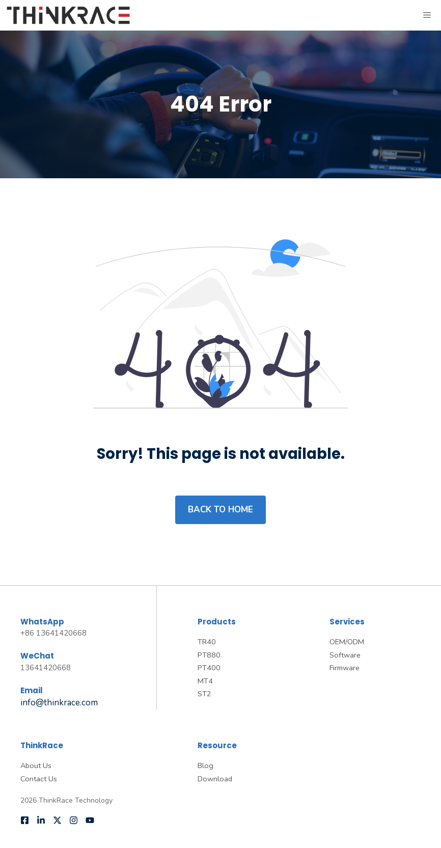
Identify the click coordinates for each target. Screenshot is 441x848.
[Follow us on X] (57, 820)
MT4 (205, 681)
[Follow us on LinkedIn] (41, 820)
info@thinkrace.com (59, 702)
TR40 (207, 642)
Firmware (344, 668)
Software (345, 655)
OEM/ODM (346, 642)
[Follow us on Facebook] (24, 820)
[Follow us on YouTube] (90, 820)
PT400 (209, 668)
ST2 (204, 694)
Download (215, 779)
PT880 (209, 655)
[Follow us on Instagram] (73, 820)
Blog (205, 765)
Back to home (220, 509)
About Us (35, 765)
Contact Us (38, 779)
